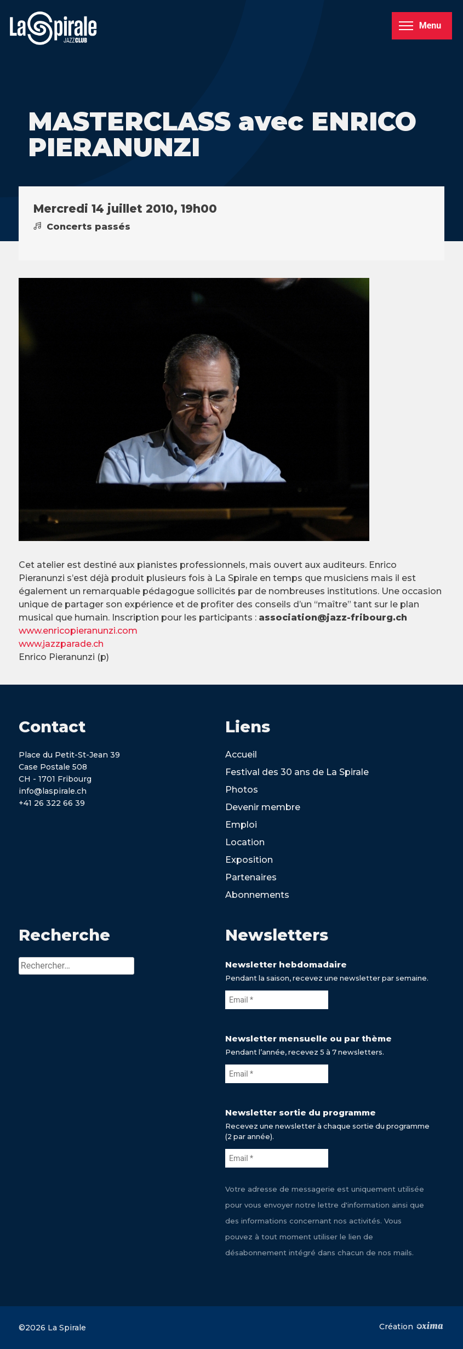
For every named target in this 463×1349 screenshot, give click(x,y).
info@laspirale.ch (53, 791)
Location (245, 842)
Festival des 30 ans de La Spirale (297, 772)
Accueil (241, 754)
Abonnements (257, 895)
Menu (420, 25)
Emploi (241, 824)
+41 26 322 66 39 (52, 803)
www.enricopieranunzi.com (78, 630)
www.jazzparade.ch (61, 644)
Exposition (249, 860)
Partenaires (251, 877)
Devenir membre (262, 807)
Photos (241, 789)
